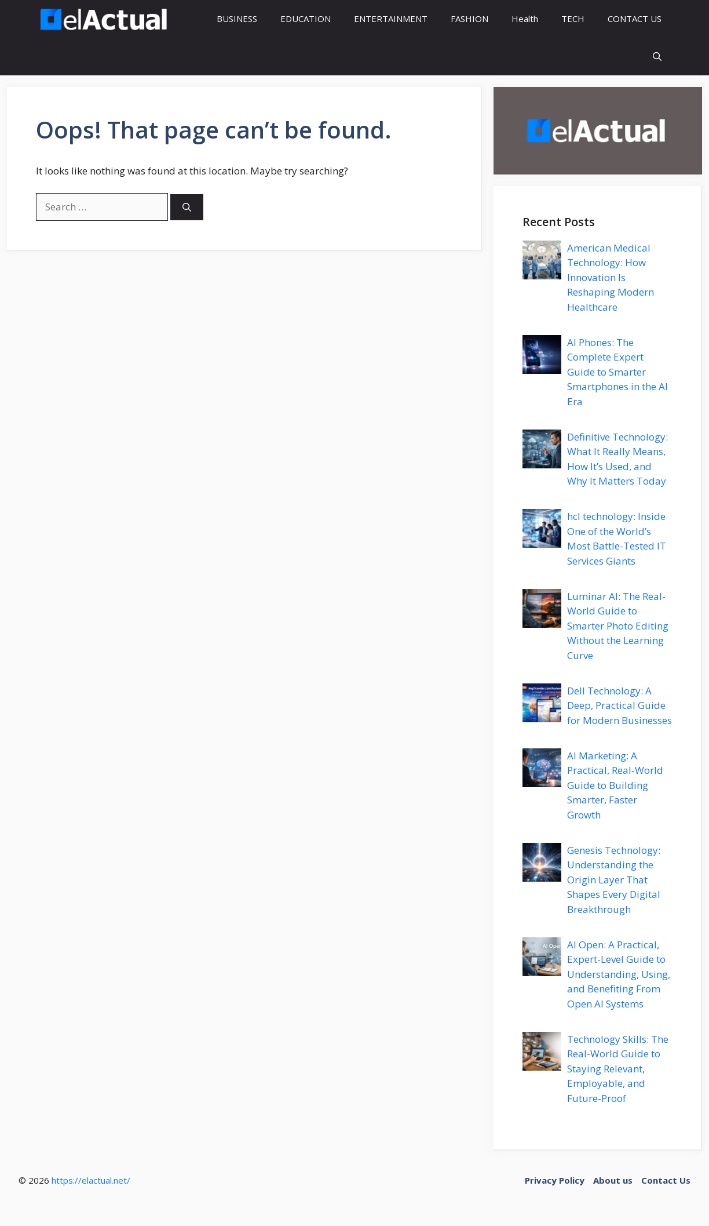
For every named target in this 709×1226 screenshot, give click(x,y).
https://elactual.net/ (91, 1180)
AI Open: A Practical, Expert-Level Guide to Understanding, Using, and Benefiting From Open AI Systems (618, 974)
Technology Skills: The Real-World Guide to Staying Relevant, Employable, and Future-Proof (617, 1068)
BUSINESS (237, 18)
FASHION (469, 18)
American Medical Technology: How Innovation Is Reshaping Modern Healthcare (610, 277)
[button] (657, 56)
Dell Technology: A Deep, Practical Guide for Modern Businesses (619, 705)
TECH (572, 18)
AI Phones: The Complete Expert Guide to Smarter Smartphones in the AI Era (617, 372)
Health (524, 18)
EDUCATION (305, 18)
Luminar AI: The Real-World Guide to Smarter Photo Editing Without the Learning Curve (617, 626)
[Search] (186, 207)
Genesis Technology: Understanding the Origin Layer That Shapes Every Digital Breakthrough (613, 879)
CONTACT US (635, 18)
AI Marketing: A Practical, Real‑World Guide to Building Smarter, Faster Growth (615, 785)
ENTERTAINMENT (390, 18)
